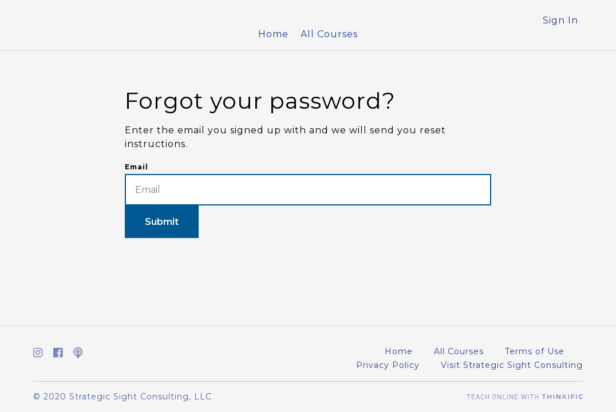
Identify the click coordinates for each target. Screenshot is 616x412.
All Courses (329, 34)
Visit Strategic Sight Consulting (512, 365)
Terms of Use (534, 351)
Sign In (560, 20)
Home (273, 34)
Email (136, 167)
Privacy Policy (388, 365)
